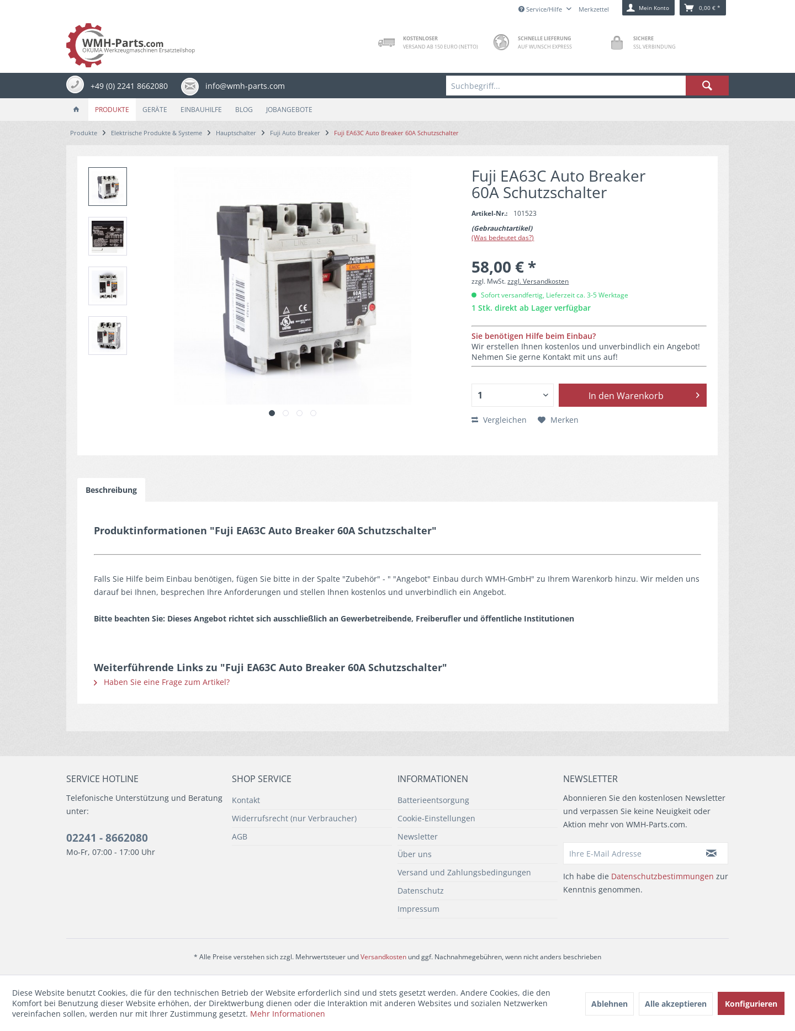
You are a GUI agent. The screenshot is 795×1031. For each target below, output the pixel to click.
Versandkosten (383, 956)
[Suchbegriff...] (587, 85)
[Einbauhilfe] (201, 109)
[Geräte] (155, 109)
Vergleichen (499, 419)
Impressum (418, 909)
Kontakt (246, 800)
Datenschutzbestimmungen (662, 876)
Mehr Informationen (287, 1013)
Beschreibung (111, 490)
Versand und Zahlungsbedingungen (464, 872)
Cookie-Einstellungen (436, 818)
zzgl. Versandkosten (538, 281)
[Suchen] (707, 85)
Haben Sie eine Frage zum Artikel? (162, 682)
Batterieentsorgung (433, 800)
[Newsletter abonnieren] (711, 853)
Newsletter (418, 836)
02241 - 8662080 (107, 838)
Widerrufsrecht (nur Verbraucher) (294, 818)
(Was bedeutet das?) (502, 237)
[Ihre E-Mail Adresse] (629, 853)
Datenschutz (421, 890)
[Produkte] (112, 109)
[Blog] (244, 109)
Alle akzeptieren (676, 1003)
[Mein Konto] (648, 7)
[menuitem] (587, 85)
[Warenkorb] (703, 7)
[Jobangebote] (289, 109)
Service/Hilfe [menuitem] (541, 9)
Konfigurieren (751, 1003)
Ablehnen (609, 1003)
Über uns (415, 854)
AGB (239, 836)
